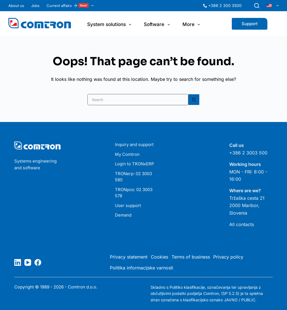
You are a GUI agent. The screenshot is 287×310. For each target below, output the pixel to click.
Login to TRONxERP (134, 163)
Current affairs (71, 5)
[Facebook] (37, 262)
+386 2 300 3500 (225, 5)
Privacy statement (128, 257)
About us (16, 5)
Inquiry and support (134, 144)
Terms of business (191, 257)
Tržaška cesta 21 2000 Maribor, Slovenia (247, 205)
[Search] (256, 5)
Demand (123, 215)
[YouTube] (27, 262)
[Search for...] (137, 99)
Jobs (35, 5)
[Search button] (194, 99)
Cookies (159, 257)
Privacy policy (228, 257)
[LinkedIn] (17, 262)
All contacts (241, 224)
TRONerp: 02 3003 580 (133, 177)
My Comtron (127, 154)
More (192, 24)
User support (128, 205)
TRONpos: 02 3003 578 (133, 193)
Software (158, 24)
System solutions (110, 24)
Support (250, 23)
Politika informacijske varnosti (141, 268)
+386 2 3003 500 (248, 153)
